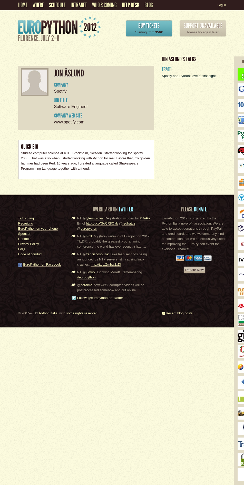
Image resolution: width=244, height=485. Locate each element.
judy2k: (91, 272)
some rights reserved (81, 313)
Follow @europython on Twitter (100, 298)
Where (38, 5)
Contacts (24, 239)
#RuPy (145, 218)
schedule (57, 5)
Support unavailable (203, 26)
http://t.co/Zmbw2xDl (106, 264)
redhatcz (128, 223)
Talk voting (26, 218)
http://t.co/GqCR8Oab (102, 223)
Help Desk (130, 5)
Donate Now (194, 270)
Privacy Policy (28, 244)
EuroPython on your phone (38, 228)
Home (22, 5)
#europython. (87, 277)
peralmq (87, 285)
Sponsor (24, 234)
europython (89, 228)
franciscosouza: (97, 254)
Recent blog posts (179, 313)
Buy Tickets (149, 26)
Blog (148, 5)
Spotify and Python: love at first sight (189, 76)
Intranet (79, 5)
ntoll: (89, 236)
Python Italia (48, 313)
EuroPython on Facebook (42, 264)
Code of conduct (30, 254)
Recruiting (25, 223)
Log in (222, 5)
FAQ (21, 249)
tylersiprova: (95, 218)
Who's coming (104, 5)
